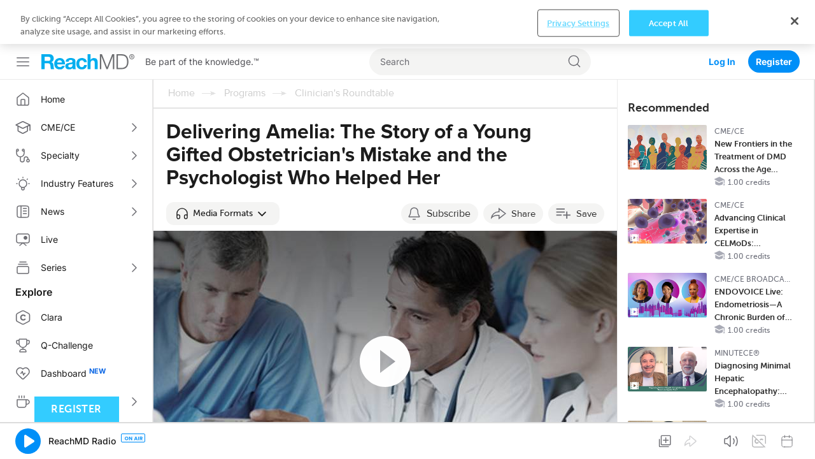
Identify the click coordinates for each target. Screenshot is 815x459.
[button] (223, 169)
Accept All (668, 439)
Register (774, 17)
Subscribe (449, 169)
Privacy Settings (578, 439)
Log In (722, 17)
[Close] (795, 437)
